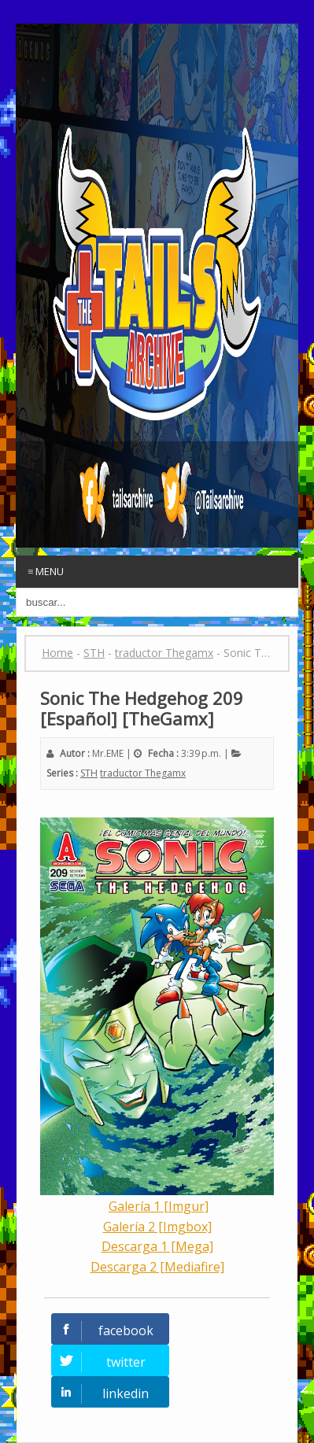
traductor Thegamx (143, 773)
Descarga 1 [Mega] (157, 1246)
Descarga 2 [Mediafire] (157, 1266)
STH (89, 773)
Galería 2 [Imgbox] (157, 1226)
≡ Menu (46, 571)
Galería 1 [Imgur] (159, 1206)
